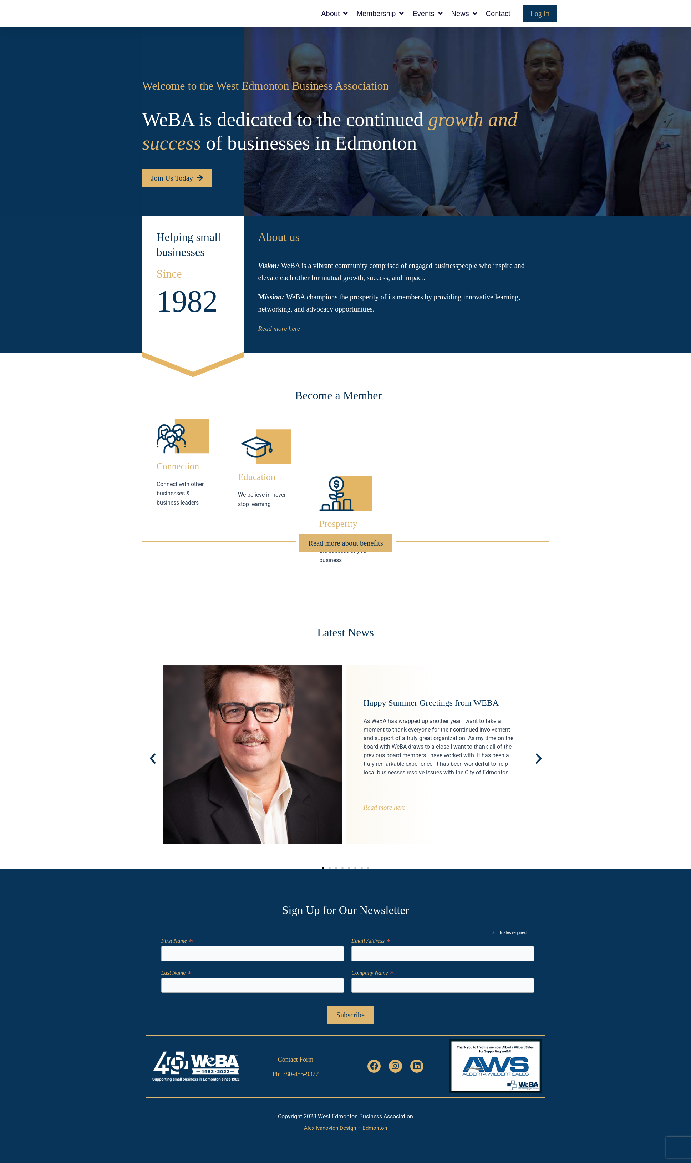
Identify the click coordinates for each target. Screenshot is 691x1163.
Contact (498, 21)
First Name (177, 940)
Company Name (372, 972)
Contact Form (295, 1058)
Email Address (370, 940)
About (334, 21)
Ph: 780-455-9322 (296, 1073)
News (464, 21)
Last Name (176, 972)
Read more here (278, 343)
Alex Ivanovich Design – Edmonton (345, 1127)
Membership (380, 21)
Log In (540, 21)
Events (427, 21)
